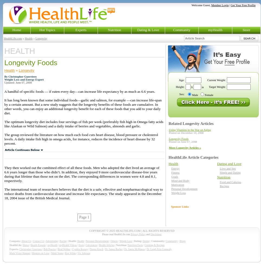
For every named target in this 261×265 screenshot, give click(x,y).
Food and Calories (230, 182)
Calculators (91, 245)
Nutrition (114, 30)
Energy (175, 168)
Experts (80, 30)
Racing (63, 241)
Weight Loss (178, 192)
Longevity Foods (179, 138)
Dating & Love (148, 30)
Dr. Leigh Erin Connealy (159, 249)
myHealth (215, 30)
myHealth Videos (68, 245)
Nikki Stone (57, 253)
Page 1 (84, 217)
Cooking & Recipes (154, 245)
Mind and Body (180, 180)
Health (29, 38)
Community (182, 30)
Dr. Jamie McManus (134, 249)
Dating (146, 241)
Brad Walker (64, 249)
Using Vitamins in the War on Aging (190, 129)
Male (195, 95)
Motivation (177, 184)
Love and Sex (228, 168)
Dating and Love (229, 164)
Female (209, 95)
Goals (174, 176)
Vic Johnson (84, 253)
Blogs (182, 241)
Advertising (52, 241)
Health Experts (38, 245)
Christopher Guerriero (31, 249)
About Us (26, 241)
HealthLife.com (13, 38)
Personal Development (184, 188)
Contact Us (38, 241)
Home (16, 30)
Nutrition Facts (135, 245)
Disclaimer (156, 234)
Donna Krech (96, 249)
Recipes (224, 186)
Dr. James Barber (114, 249)
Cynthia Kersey (80, 249)
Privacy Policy (138, 234)
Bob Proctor (50, 249)
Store (246, 30)
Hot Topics (47, 30)
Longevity (41, 38)
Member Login (220, 5)
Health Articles (106, 245)
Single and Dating (230, 172)
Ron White (70, 253)
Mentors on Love (40, 253)
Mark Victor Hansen (19, 253)
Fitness (175, 172)
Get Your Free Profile (243, 5)
